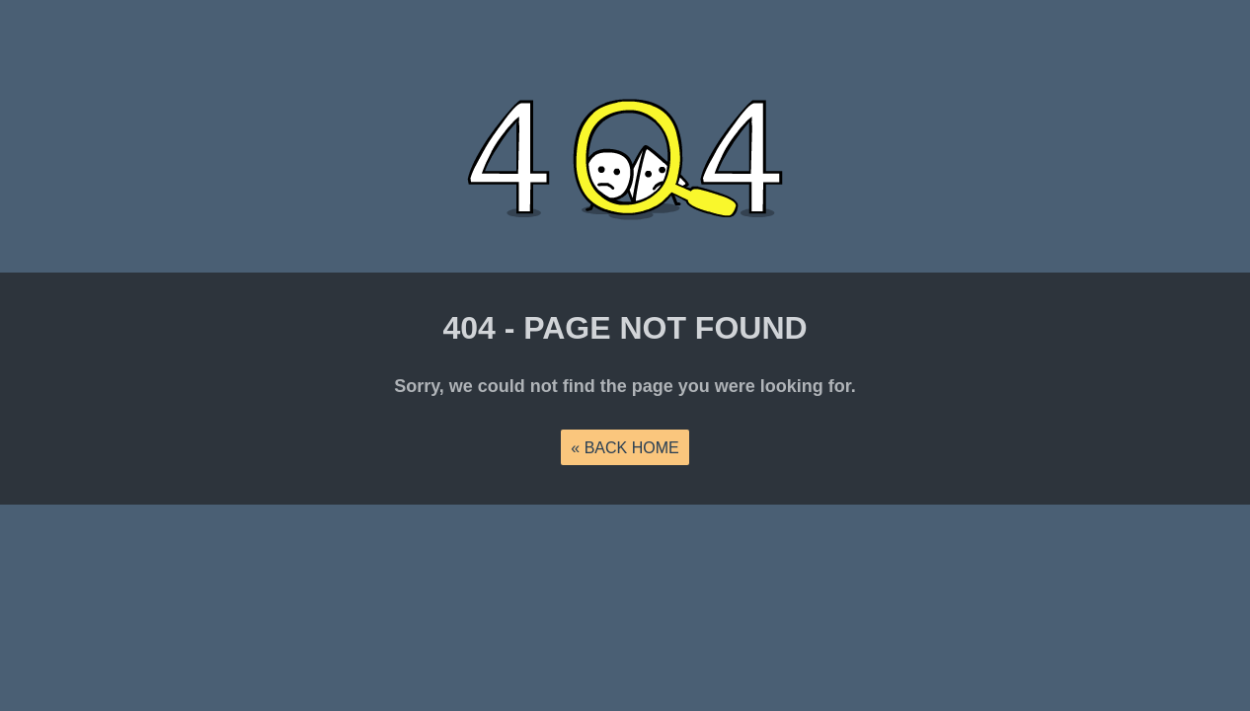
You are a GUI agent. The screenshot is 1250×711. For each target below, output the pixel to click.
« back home (624, 447)
